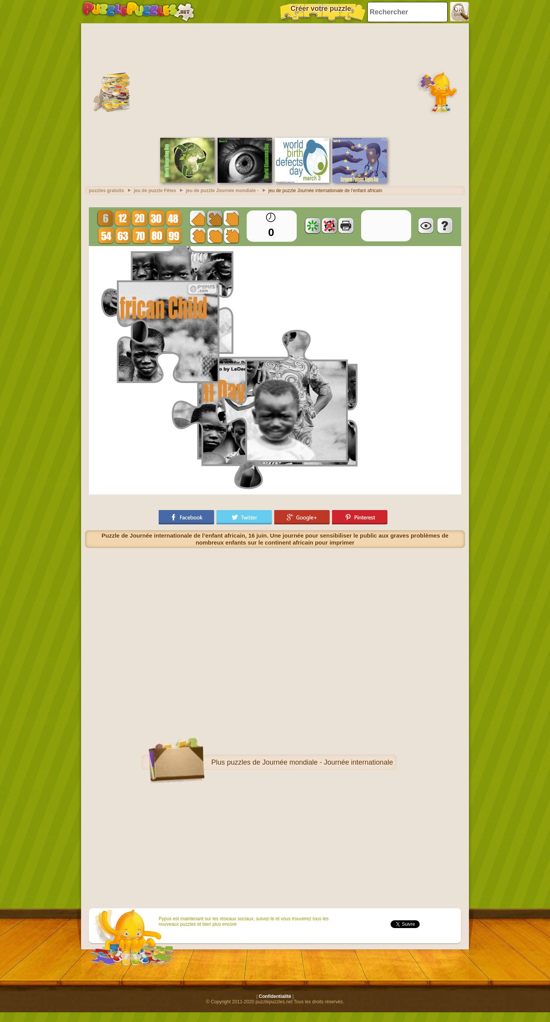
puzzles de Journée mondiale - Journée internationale (310, 762)
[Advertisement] (275, 79)
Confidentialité (275, 996)
